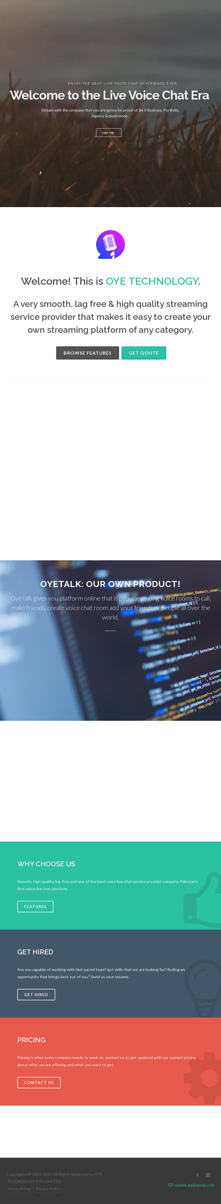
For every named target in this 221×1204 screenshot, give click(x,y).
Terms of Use (19, 1188)
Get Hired (36, 994)
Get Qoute (144, 353)
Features (35, 906)
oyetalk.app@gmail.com (193, 1185)
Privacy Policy (48, 1188)
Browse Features (88, 353)
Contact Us (39, 1082)
